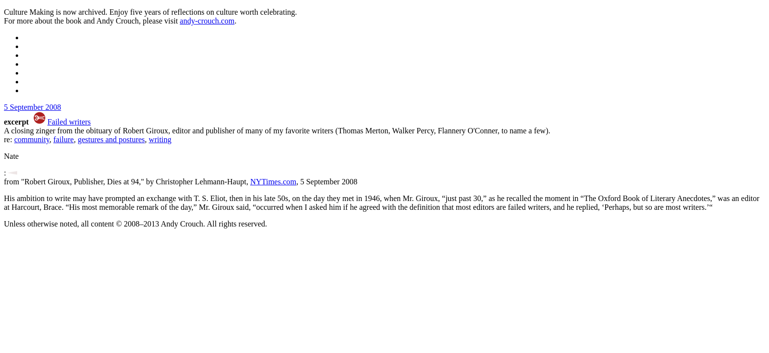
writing (160, 139)
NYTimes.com (273, 181)
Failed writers (69, 122)
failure (63, 139)
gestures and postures (111, 139)
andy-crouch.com (207, 21)
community (32, 139)
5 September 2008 (32, 107)
